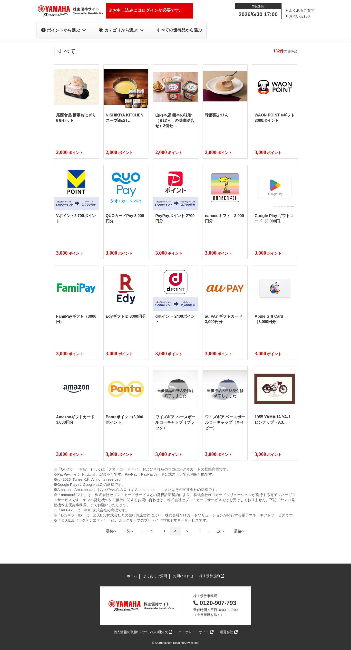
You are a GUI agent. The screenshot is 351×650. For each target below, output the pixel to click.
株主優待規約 (211, 576)
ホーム (132, 576)
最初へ (111, 531)
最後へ (239, 531)
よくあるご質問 (301, 10)
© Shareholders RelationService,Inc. (175, 643)
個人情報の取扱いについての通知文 (142, 632)
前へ (130, 531)
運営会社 (229, 632)
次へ (220, 531)
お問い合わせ (300, 16)
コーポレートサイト (196, 632)
